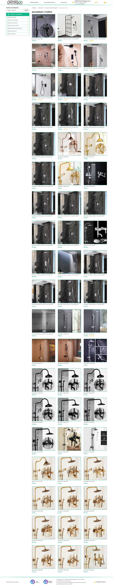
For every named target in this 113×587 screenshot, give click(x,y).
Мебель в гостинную (12, 20)
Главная (34, 7)
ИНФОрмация (34, 2)
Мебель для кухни (11, 31)
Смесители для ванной (51, 7)
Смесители (41, 7)
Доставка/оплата (49, 2)
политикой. (68, 581)
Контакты (64, 2)
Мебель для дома (11, 17)
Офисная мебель (11, 33)
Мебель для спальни (12, 22)
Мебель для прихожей (12, 25)
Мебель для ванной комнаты (14, 28)
